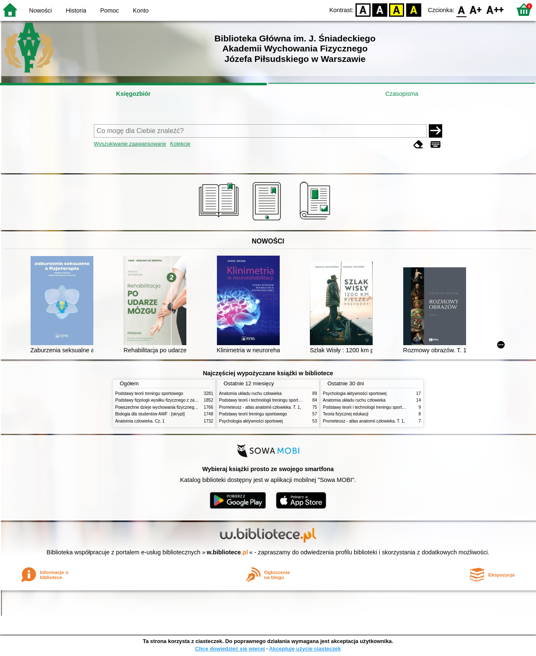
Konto (141, 10)
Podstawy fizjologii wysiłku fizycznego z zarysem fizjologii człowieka (178, 400)
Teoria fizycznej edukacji (345, 414)
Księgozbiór (133, 93)
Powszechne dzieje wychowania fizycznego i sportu (163, 407)
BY (413, 9)
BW (379, 9)
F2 (495, 9)
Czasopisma (401, 93)
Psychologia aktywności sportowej (251, 421)
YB (396, 9)
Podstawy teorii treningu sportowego (149, 393)
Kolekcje (180, 144)
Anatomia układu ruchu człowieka (250, 393)
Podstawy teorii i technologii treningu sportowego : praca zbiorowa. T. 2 (285, 400)
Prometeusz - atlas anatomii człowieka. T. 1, (260, 407)
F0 (461, 9)
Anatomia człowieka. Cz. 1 (140, 421)
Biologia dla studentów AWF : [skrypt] (150, 414)
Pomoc (109, 10)
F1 (476, 9)
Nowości (40, 10)
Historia (76, 10)
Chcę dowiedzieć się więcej (230, 649)
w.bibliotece (227, 552)
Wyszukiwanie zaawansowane (130, 144)
